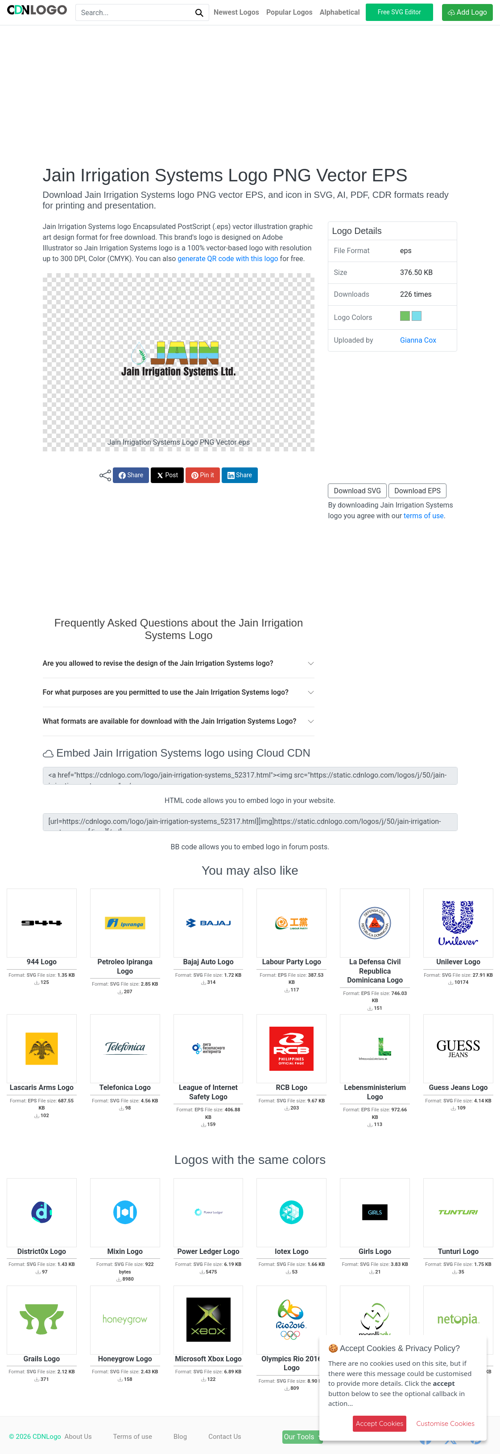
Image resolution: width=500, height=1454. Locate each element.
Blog (180, 1437)
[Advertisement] (250, 95)
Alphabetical (340, 12)
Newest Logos (236, 12)
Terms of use (132, 1437)
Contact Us (225, 1437)
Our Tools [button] (301, 1437)
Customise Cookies (445, 1423)
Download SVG (357, 491)
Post (167, 475)
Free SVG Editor (399, 12)
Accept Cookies (380, 1423)
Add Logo (467, 12)
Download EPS (417, 491)
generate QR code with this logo (228, 258)
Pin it (202, 475)
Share (131, 475)
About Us (78, 1437)
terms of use (424, 516)
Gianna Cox (418, 340)
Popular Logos (289, 12)
